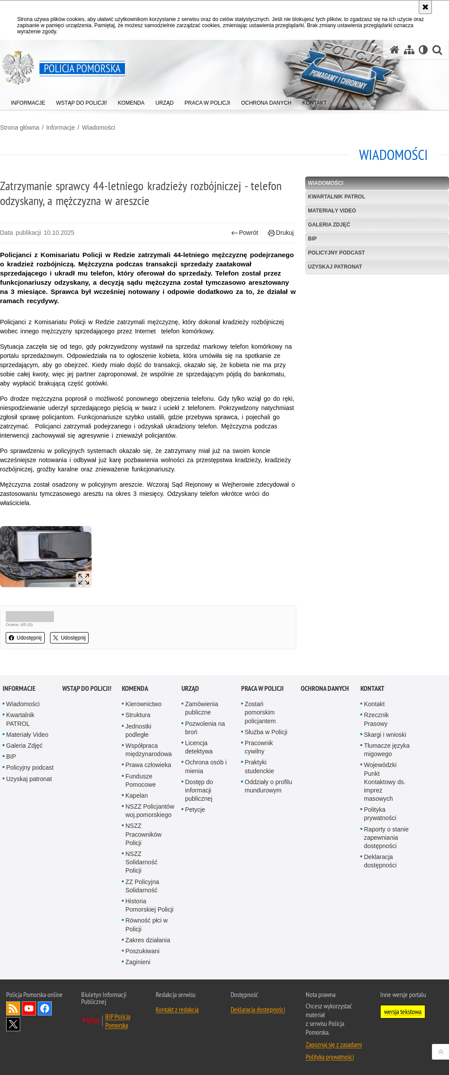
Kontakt (372, 688)
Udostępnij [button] (25, 638)
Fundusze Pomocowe (140, 780)
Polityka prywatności (380, 813)
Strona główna (19, 127)
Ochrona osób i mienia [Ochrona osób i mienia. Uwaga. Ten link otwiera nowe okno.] (206, 766)
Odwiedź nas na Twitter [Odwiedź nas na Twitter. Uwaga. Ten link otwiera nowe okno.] (13, 1024)
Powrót (244, 233)
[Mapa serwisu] (409, 49)
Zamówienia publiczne (201, 708)
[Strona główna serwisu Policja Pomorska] (394, 49)
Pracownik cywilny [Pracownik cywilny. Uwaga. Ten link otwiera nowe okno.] (259, 747)
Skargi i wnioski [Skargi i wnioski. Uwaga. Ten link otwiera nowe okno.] (385, 734)
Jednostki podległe (138, 730)
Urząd (190, 688)
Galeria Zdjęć (329, 225)
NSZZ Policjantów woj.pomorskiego (149, 810)
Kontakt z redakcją (177, 1009)
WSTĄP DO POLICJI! (86, 688)
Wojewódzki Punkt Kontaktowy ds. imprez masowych (385, 781)
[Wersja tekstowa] (423, 49)
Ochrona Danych (325, 688)
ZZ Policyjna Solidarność (142, 886)
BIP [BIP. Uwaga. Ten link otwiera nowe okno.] (312, 239)
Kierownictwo (143, 703)
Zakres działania (147, 940)
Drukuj (281, 233)
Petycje (195, 809)
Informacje (60, 127)
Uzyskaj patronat (335, 267)
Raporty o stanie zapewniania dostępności (386, 837)
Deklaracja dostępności (380, 861)
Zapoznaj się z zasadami (334, 1044)
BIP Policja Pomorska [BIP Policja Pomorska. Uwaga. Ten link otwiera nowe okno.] (117, 1020)
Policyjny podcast (336, 253)
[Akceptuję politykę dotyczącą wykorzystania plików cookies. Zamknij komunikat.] (425, 7)
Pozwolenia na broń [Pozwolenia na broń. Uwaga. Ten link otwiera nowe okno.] (205, 728)
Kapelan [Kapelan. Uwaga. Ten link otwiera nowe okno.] (136, 795)
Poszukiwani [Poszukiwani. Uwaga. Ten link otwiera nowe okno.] (142, 951)
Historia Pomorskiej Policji (149, 905)
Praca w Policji (262, 688)
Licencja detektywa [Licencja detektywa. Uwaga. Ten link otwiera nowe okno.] (199, 747)
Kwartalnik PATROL (336, 197)
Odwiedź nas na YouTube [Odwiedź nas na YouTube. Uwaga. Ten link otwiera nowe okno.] (29, 1008)
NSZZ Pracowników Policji (143, 834)
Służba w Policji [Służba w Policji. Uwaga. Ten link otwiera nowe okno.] (266, 732)
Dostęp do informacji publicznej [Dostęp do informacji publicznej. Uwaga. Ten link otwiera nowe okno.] (199, 790)
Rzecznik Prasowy (376, 719)
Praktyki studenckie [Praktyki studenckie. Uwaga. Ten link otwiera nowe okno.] (259, 766)
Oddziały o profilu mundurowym (268, 786)
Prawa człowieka (148, 764)
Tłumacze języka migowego (387, 749)
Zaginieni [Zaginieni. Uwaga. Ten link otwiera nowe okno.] (137, 961)
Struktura (137, 714)
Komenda (135, 688)
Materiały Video (332, 211)
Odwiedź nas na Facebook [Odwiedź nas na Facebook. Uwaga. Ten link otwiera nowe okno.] (45, 1008)
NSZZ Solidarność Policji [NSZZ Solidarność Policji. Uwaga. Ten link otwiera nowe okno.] (141, 862)
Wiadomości (98, 127)
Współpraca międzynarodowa (148, 749)
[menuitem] (28, 101)
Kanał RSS (13, 1008)
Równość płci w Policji (146, 924)
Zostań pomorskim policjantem (260, 712)
